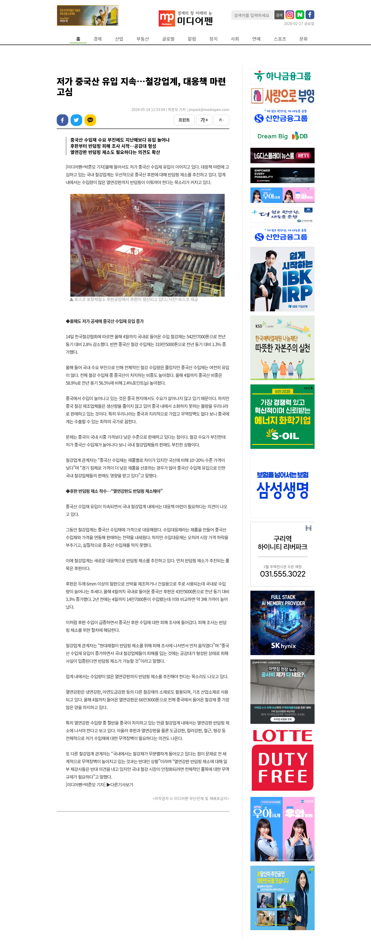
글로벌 (168, 39)
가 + (204, 119)
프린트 (184, 120)
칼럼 (192, 39)
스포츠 (280, 39)
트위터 (76, 120)
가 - (221, 119)
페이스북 (62, 120)
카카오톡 (90, 120)
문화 (303, 39)
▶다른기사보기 (119, 784)
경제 (98, 39)
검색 (279, 15)
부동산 (143, 39)
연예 (256, 39)
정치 (213, 39)
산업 (119, 39)
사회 (235, 39)
